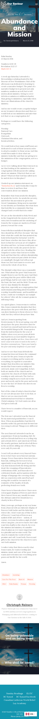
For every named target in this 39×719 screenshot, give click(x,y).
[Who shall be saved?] (19, 661)
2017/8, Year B (13, 14)
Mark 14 (21, 579)
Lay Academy (19, 703)
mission (30, 579)
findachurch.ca (8, 186)
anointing (16, 575)
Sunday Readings (14, 693)
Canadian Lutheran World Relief (19, 700)
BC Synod (8, 697)
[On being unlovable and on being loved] (19, 636)
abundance (6, 575)
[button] (36, 4)
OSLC (4, 584)
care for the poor (9, 579)
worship (32, 584)
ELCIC (30, 693)
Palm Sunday (13, 584)
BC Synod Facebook (26, 697)
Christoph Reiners (12, 41)
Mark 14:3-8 (6, 69)
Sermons (28, 14)
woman (23, 584)
